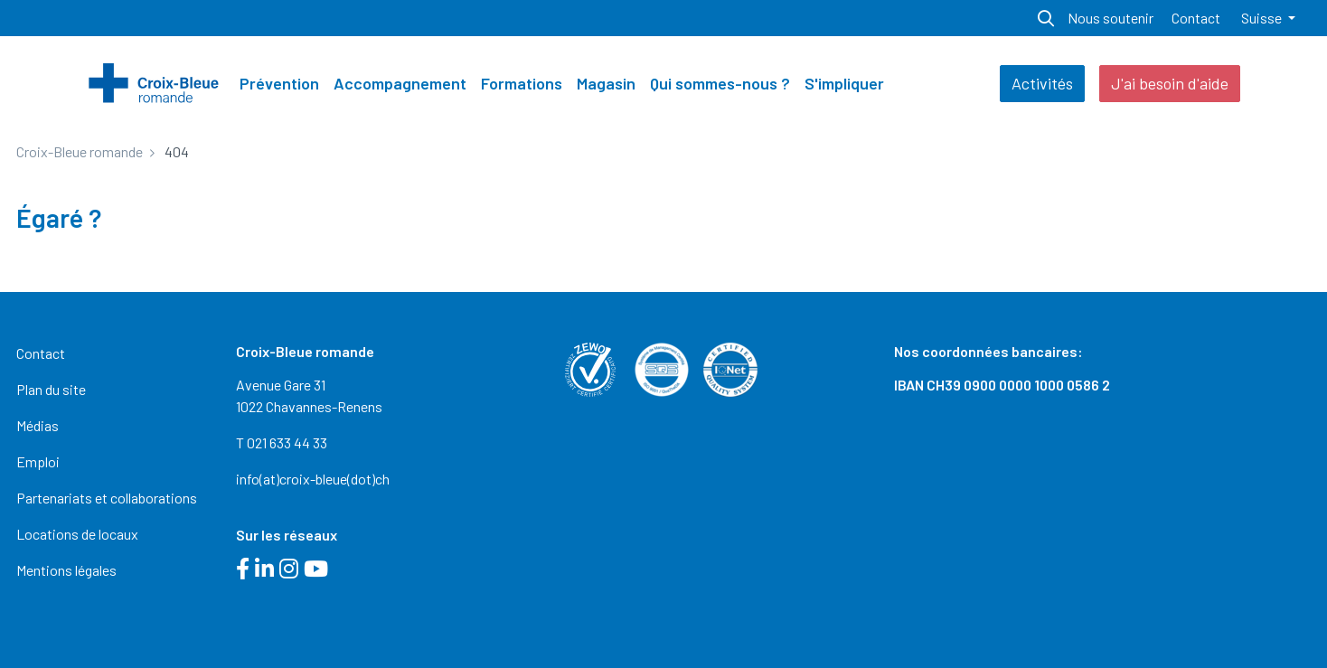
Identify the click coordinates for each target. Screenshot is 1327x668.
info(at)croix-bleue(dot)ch (313, 478)
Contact (1196, 17)
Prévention (279, 83)
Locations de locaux (77, 533)
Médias (37, 425)
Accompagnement (400, 83)
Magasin (606, 83)
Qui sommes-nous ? (720, 83)
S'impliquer (844, 83)
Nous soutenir (1110, 17)
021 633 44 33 (287, 442)
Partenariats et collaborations (106, 497)
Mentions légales (66, 570)
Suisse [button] (1263, 17)
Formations (521, 83)
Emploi (38, 461)
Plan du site (51, 389)
